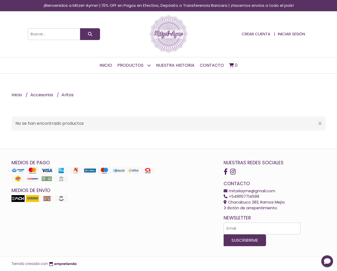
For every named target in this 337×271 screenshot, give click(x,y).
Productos (134, 65)
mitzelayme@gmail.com (249, 191)
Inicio (106, 65)
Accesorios (42, 95)
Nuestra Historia (175, 65)
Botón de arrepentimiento (250, 208)
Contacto (212, 65)
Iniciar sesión (291, 34)
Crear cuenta (256, 34)
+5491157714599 (241, 196)
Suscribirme (244, 240)
